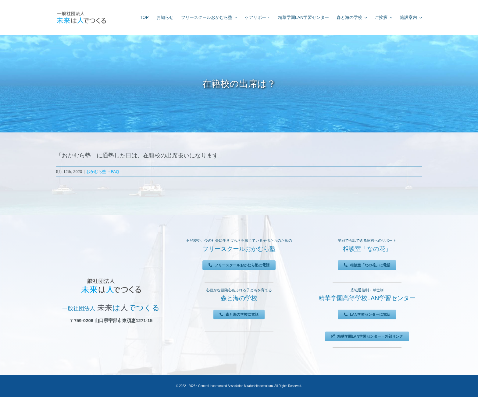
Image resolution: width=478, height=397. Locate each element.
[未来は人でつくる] (81, 12)
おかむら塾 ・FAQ (102, 171)
